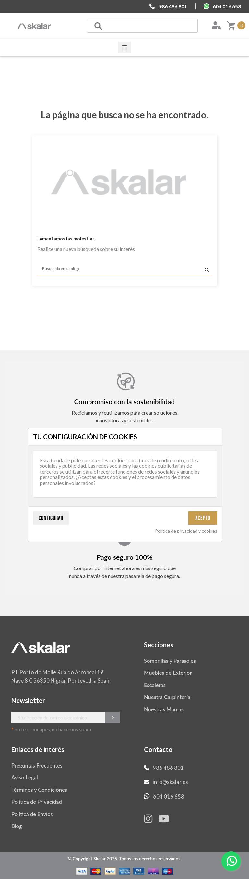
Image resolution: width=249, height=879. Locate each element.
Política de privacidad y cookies (186, 530)
